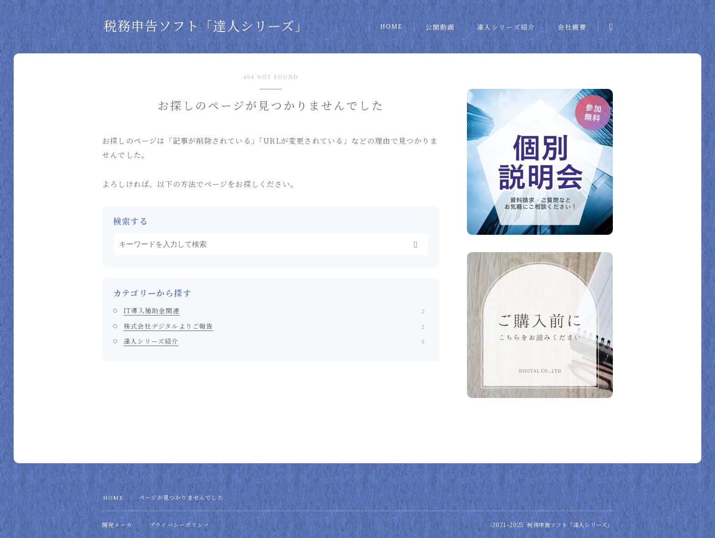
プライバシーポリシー (179, 524)
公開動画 (440, 27)
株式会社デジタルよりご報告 (274, 326)
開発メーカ (117, 524)
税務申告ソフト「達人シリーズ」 (206, 27)
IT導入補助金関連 (274, 310)
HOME (391, 26)
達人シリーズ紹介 (506, 27)
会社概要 (572, 27)
